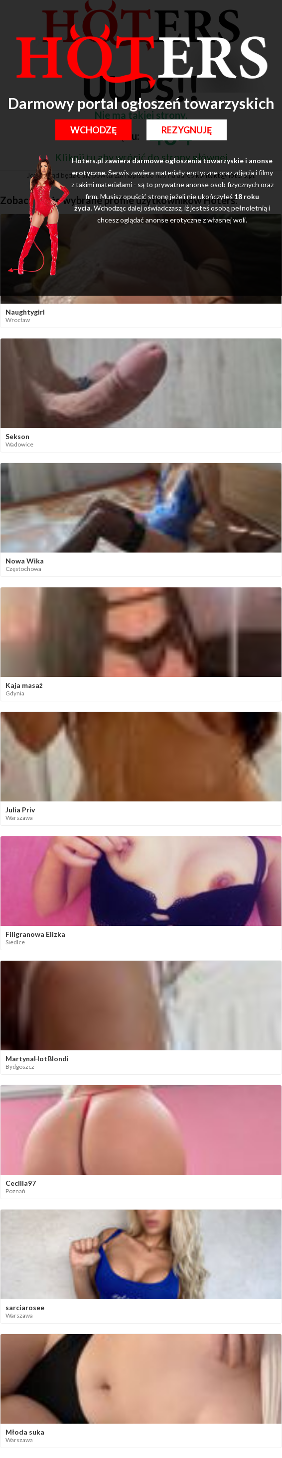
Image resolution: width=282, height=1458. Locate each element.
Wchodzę (93, 129)
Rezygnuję (186, 129)
